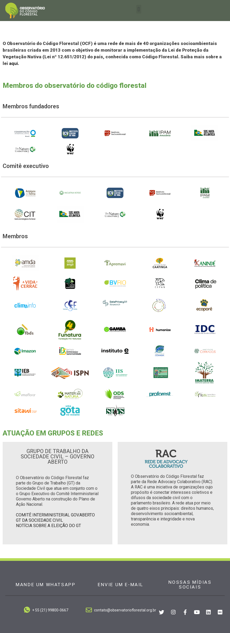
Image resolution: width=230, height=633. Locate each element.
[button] (138, 9)
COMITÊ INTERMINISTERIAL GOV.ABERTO (55, 514)
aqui (13, 63)
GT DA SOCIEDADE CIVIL (39, 520)
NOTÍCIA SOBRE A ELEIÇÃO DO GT (48, 525)
